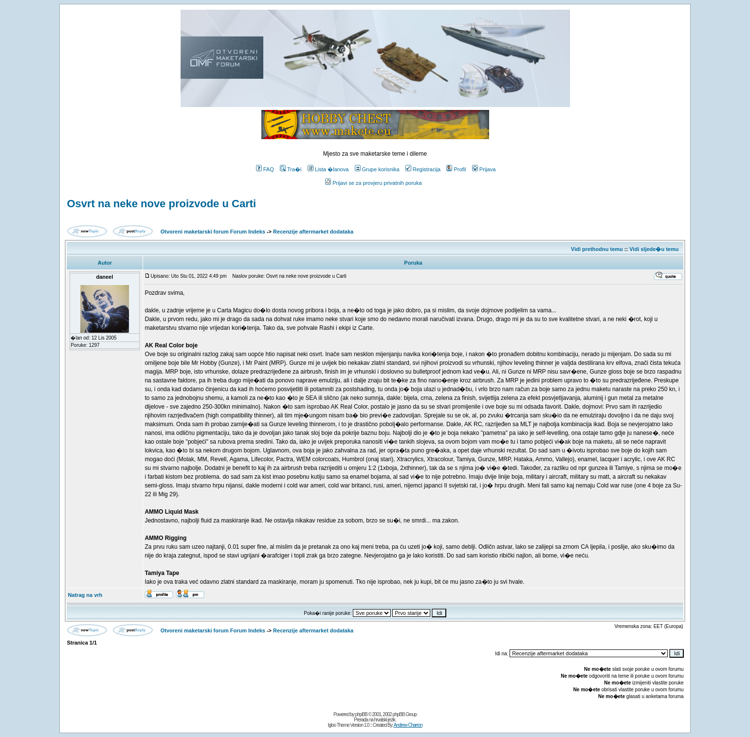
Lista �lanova (328, 169)
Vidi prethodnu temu (597, 249)
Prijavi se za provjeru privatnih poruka (373, 183)
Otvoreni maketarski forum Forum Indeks (213, 231)
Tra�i (291, 169)
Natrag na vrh (85, 595)
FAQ (265, 169)
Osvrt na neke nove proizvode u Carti (161, 204)
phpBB (361, 714)
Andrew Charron (408, 725)
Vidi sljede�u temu (653, 249)
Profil (456, 169)
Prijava (484, 169)
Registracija (422, 169)
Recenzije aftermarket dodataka (313, 231)
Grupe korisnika (377, 169)
